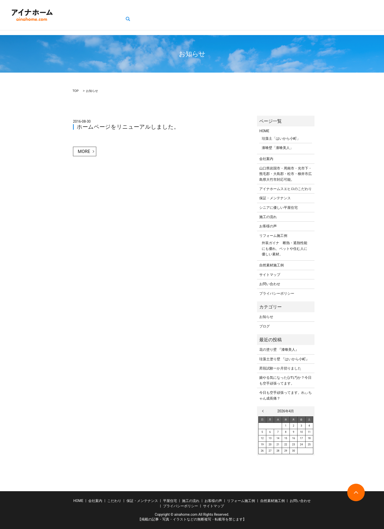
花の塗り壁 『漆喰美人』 (278, 349)
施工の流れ (200, 15)
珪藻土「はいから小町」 (281, 138)
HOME (71, 15)
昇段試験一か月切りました (280, 368)
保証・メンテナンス (144, 15)
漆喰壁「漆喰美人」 (277, 148)
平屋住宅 (176, 15)
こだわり (114, 15)
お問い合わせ (342, 15)
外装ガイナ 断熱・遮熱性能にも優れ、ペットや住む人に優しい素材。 (284, 248)
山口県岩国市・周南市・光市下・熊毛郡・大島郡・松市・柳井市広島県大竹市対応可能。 (285, 174)
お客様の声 (226, 15)
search (364, 15)
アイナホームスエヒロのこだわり (285, 189)
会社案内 (91, 15)
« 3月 (264, 411)
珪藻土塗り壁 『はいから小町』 (284, 359)
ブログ (317, 15)
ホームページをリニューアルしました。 (128, 127)
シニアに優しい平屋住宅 (278, 208)
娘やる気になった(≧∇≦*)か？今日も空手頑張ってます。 (285, 380)
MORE (84, 151)
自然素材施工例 (292, 15)
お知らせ (266, 317)
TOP (75, 91)
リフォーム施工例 (257, 15)
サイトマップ (269, 275)
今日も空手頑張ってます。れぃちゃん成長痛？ (285, 395)
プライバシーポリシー (276, 293)
